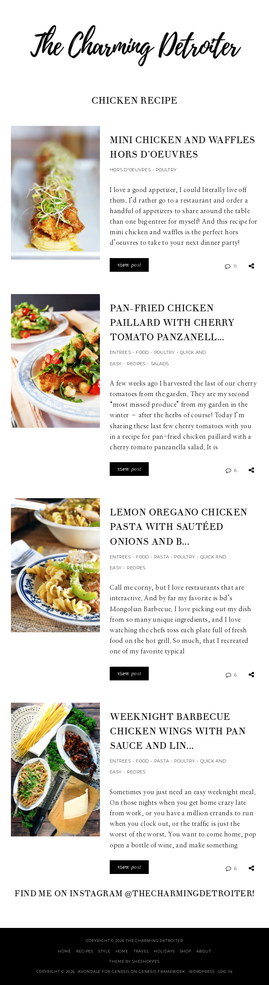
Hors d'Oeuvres (130, 169)
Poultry (166, 169)
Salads (160, 363)
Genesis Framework (162, 971)
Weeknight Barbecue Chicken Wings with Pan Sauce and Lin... (178, 731)
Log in (225, 971)
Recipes (136, 363)
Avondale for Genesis (104, 971)
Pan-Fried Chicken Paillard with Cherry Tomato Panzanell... (172, 322)
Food (142, 352)
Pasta (161, 557)
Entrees (120, 352)
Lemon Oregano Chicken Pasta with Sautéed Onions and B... (178, 526)
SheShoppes (146, 961)
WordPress (202, 971)
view (129, 265)
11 (235, 266)
